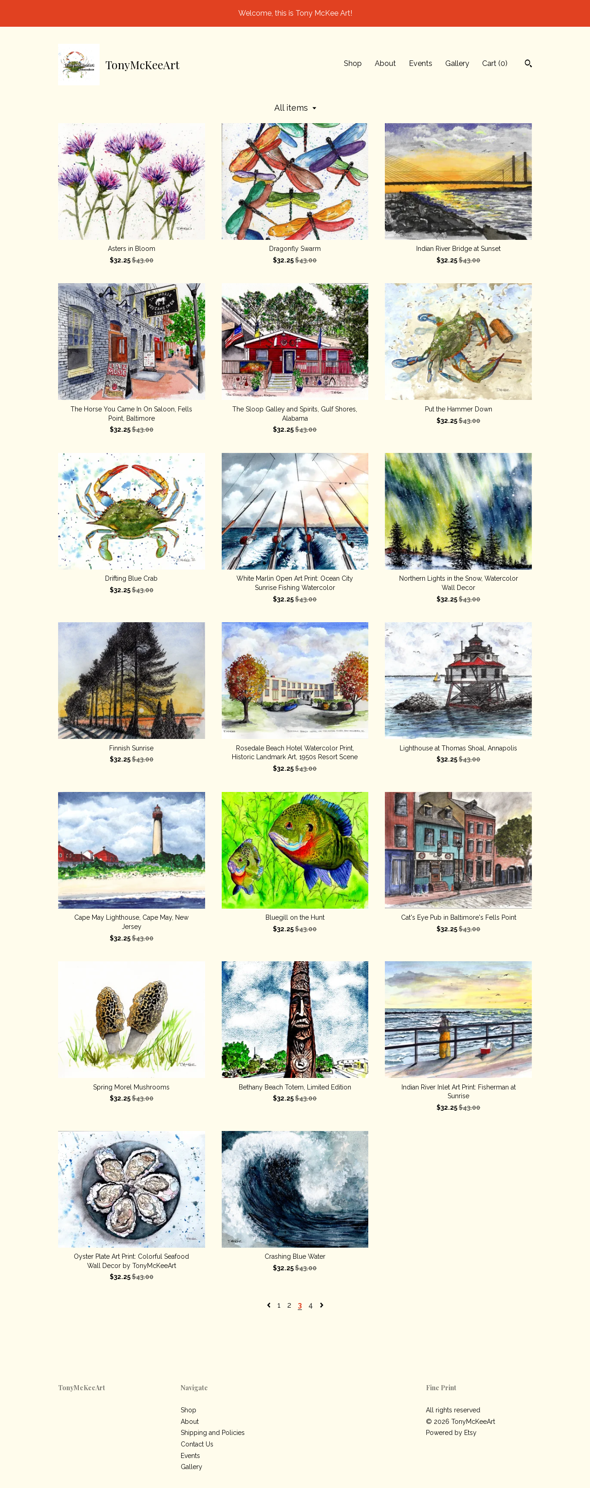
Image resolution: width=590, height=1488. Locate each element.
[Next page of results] (321, 1305)
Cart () (494, 63)
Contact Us (197, 1444)
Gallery (457, 63)
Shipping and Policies (213, 1432)
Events (420, 63)
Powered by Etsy (451, 1432)
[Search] (528, 65)
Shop (353, 63)
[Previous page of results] (269, 1305)
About (385, 63)
